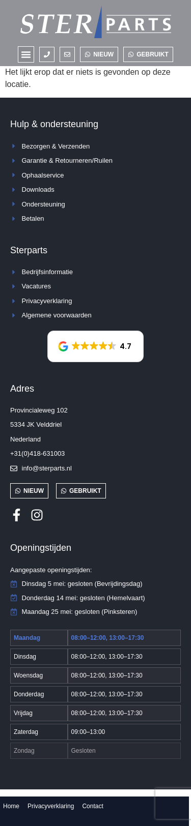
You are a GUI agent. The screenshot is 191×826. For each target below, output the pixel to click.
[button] (26, 54)
